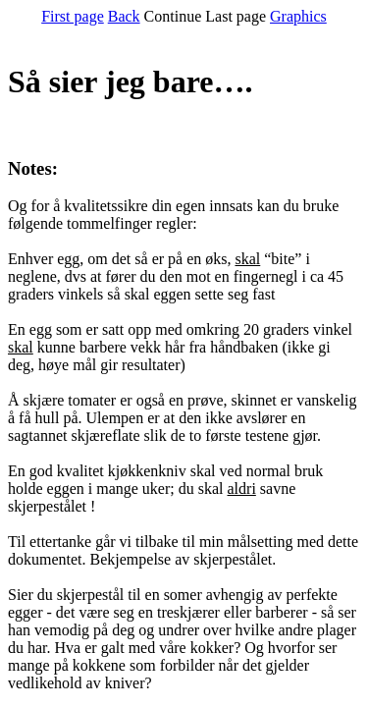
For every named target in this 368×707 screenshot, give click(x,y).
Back (124, 16)
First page (72, 16)
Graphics (298, 16)
